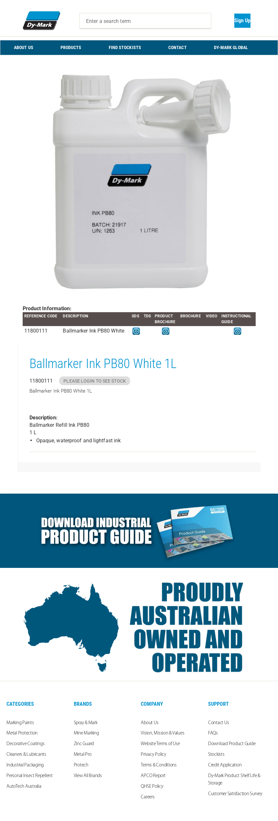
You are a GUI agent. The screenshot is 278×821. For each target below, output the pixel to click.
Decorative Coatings (25, 744)
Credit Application (225, 765)
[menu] (139, 47)
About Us (149, 723)
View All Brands (88, 776)
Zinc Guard (84, 744)
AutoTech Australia (23, 786)
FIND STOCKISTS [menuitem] (125, 47)
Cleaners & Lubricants (26, 754)
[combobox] (145, 21)
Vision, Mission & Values (162, 733)
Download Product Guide (232, 744)
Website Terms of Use (160, 744)
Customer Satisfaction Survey (235, 794)
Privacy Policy (153, 754)
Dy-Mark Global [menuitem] (231, 47)
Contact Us (218, 723)
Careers (147, 797)
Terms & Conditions (159, 765)
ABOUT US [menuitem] (23, 47)
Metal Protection (22, 733)
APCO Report (153, 776)
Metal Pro (83, 754)
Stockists (216, 754)
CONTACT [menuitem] (177, 47)
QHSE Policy (152, 786)
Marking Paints (20, 723)
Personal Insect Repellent (29, 776)
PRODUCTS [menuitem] (71, 47)
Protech (81, 765)
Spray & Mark (85, 723)
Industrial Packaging (25, 765)
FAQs (213, 733)
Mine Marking (86, 733)
